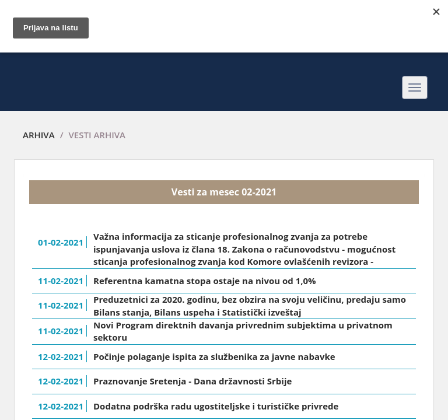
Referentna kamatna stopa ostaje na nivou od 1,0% (204, 280)
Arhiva (39, 135)
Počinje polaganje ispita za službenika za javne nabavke (214, 356)
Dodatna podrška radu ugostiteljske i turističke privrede (215, 406)
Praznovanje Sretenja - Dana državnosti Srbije (192, 381)
